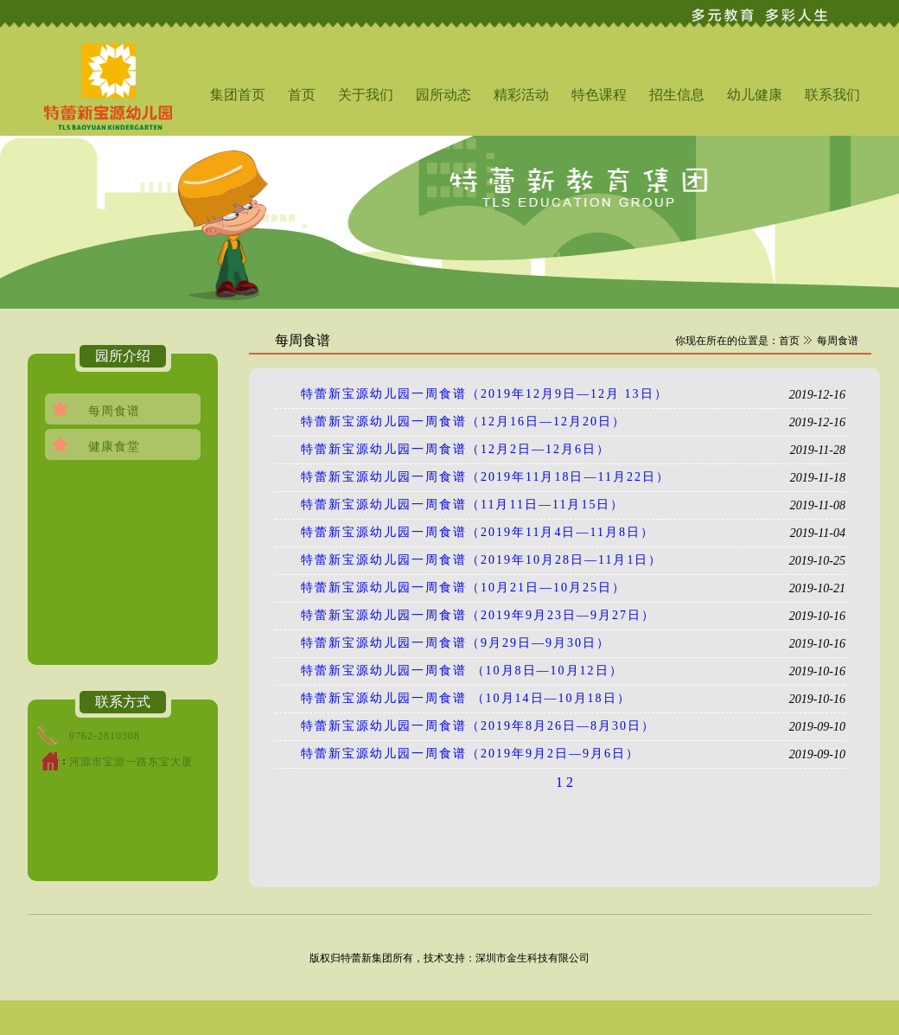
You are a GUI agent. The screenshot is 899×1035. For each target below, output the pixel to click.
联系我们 (832, 94)
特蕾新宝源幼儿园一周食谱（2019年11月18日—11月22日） (485, 476)
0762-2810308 (104, 736)
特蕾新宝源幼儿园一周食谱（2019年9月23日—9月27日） (478, 615)
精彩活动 (521, 94)
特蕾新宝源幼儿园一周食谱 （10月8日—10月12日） (462, 670)
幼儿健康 (754, 94)
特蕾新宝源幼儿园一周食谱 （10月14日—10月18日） (466, 698)
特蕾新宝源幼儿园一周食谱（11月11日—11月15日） (462, 504)
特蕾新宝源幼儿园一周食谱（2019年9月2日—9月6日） (470, 753)
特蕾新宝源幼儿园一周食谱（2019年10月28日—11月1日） (481, 559)
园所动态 (443, 94)
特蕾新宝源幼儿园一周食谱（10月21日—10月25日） (463, 587)
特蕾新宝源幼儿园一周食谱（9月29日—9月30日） (455, 642)
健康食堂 (114, 446)
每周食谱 (114, 411)
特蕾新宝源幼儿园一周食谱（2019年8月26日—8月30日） (478, 725)
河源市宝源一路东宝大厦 (131, 762)
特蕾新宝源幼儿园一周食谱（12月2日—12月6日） (455, 449)
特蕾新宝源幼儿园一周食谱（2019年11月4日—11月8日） (477, 532)
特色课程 (599, 94)
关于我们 (365, 94)
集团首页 (237, 94)
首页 (302, 94)
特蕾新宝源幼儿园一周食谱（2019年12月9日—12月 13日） (484, 393)
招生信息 (677, 94)
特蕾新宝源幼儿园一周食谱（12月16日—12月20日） (463, 421)
